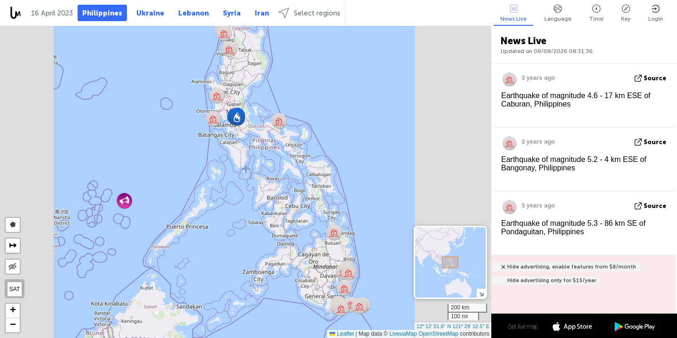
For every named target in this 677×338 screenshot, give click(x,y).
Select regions (309, 13)
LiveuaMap (403, 333)
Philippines (102, 13)
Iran (262, 13)
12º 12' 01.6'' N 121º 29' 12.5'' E (453, 326)
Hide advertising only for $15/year (551, 280)
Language (557, 13)
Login (655, 13)
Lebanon (193, 13)
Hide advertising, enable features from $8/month (571, 267)
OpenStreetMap (438, 333)
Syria (232, 13)
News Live (513, 13)
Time (596, 13)
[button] (348, 272)
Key (625, 13)
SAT (14, 289)
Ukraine (150, 13)
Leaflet (342, 333)
